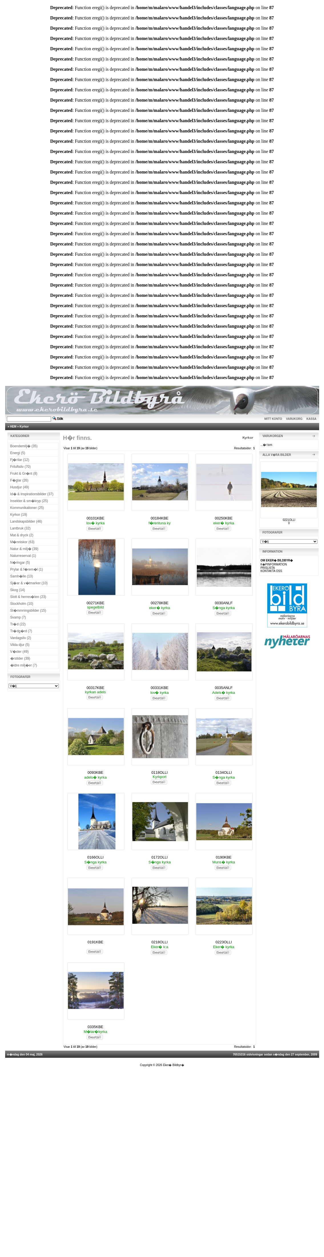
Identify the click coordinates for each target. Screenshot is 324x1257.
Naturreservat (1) (23, 556)
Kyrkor (24, 426)
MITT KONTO (273, 418)
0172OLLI (159, 857)
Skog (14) (17, 590)
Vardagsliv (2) (20, 638)
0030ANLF (223, 603)
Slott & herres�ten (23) (28, 597)
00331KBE (159, 688)
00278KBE (159, 603)
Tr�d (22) (18, 624)
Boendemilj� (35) (24, 446)
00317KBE (95, 688)
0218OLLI (159, 942)
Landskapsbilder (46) (26, 521)
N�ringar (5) (20, 563)
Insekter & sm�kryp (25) (29, 501)
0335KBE (95, 1027)
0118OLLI (159, 772)
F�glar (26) (19, 480)
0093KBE (95, 772)
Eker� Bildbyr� (173, 1065)
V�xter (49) (19, 652)
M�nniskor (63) (22, 542)
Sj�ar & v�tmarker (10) (29, 583)
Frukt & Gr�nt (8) (23, 474)
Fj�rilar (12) (19, 460)
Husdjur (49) (19, 487)
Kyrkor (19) (18, 515)
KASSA (312, 418)
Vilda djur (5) (20, 645)
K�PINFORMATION (273, 564)
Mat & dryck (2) (21, 535)
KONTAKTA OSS (271, 571)
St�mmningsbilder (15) (28, 611)
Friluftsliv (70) (20, 467)
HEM (13, 426)
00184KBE (159, 518)
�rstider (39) (20, 658)
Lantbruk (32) (20, 528)
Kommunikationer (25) (27, 508)
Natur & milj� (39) (24, 549)
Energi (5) (17, 453)
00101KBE (95, 518)
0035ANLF (223, 688)
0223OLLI (224, 942)
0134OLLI (224, 772)
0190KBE (224, 857)
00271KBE (95, 603)
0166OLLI (95, 857)
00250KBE (223, 518)
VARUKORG (294, 418)
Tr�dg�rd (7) (21, 631)
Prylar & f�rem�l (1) (26, 569)
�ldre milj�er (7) (23, 665)
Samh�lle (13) (21, 576)
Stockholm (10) (21, 604)
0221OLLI (289, 519)
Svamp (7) (18, 617)
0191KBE (95, 942)
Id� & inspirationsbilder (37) (31, 494)
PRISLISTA (267, 567)
